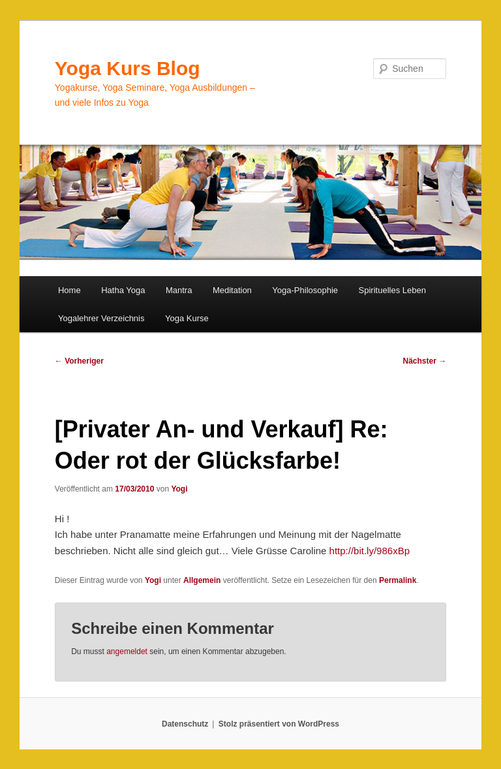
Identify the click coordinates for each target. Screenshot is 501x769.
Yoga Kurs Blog (127, 68)
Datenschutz (185, 724)
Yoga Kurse (187, 318)
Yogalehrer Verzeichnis (101, 318)
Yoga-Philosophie (305, 290)
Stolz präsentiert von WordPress (279, 724)
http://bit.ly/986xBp (369, 550)
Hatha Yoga (123, 290)
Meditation (232, 290)
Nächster (425, 361)
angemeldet (126, 651)
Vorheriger (79, 361)
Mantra (179, 290)
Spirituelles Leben (392, 290)
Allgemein (201, 580)
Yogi (179, 489)
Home (69, 290)
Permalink (397, 580)
